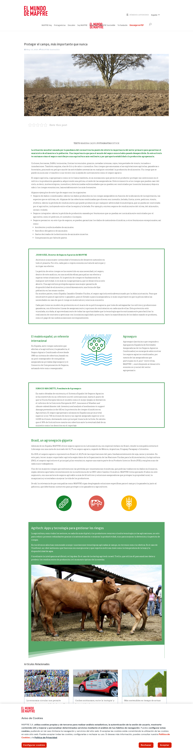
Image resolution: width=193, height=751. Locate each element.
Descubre (71, 25)
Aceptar (164, 745)
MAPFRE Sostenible (107, 25)
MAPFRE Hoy (47, 25)
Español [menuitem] (154, 15)
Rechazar (146, 745)
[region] (96, 727)
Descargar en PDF (137, 25)
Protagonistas (60, 25)
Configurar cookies (34, 745)
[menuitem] (155, 15)
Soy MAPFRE (82, 25)
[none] (159, 15)
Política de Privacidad (45, 737)
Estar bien (94, 25)
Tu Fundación (122, 25)
